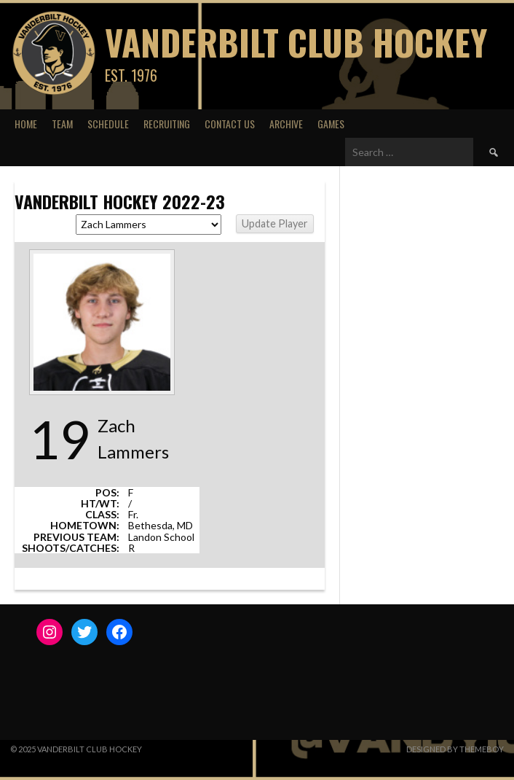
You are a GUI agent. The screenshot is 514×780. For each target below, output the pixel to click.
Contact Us (230, 123)
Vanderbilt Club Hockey (296, 42)
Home (26, 123)
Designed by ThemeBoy (455, 749)
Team (62, 123)
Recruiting (166, 123)
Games (330, 123)
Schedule (108, 123)
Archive (286, 123)
